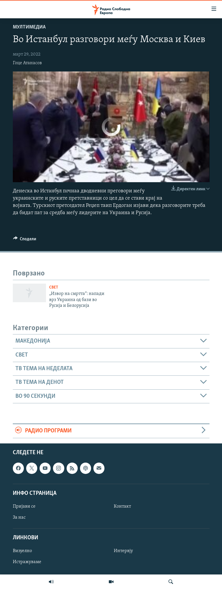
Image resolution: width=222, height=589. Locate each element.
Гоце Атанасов (27, 63)
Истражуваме (27, 562)
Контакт (122, 506)
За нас (19, 517)
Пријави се (24, 506)
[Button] (24, 240)
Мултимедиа (29, 27)
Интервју (123, 551)
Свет (53, 287)
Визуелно (22, 551)
